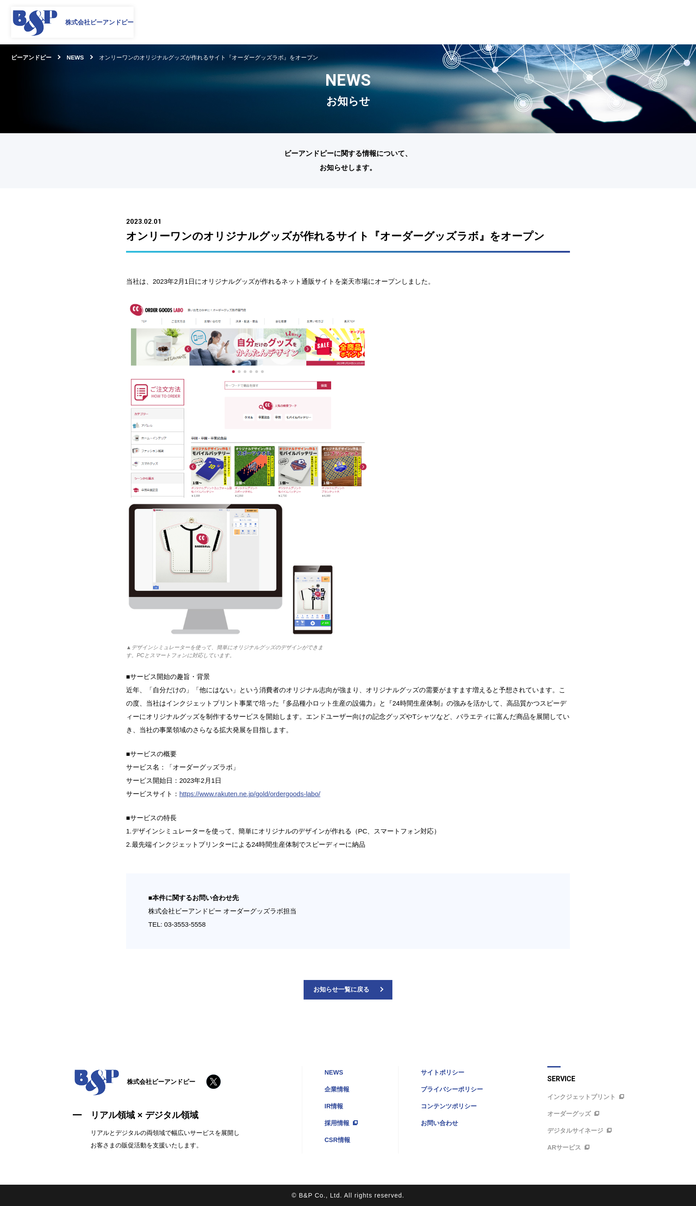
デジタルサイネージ (579, 1130)
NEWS (75, 57)
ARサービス (568, 1147)
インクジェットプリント (585, 1096)
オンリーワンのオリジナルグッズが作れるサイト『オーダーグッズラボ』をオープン (208, 57)
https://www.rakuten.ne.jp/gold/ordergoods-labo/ (249, 793)
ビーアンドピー (31, 57)
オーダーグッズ (572, 1113)
